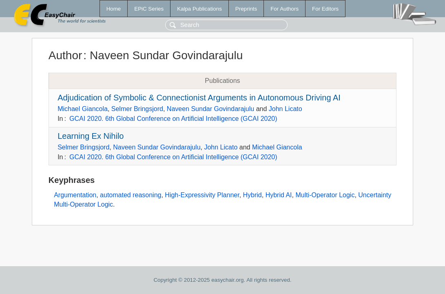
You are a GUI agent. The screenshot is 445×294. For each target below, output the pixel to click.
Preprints (246, 9)
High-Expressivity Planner (202, 195)
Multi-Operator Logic (324, 195)
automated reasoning (130, 195)
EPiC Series (149, 9)
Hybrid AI (279, 195)
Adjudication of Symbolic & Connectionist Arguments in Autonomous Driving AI (199, 97)
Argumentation (75, 195)
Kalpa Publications (199, 9)
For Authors (284, 9)
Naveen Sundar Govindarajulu (210, 108)
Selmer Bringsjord (137, 108)
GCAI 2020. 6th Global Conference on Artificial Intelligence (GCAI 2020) (173, 118)
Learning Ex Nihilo (91, 135)
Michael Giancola (83, 108)
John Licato (285, 108)
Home (113, 9)
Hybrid (252, 195)
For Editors (325, 9)
